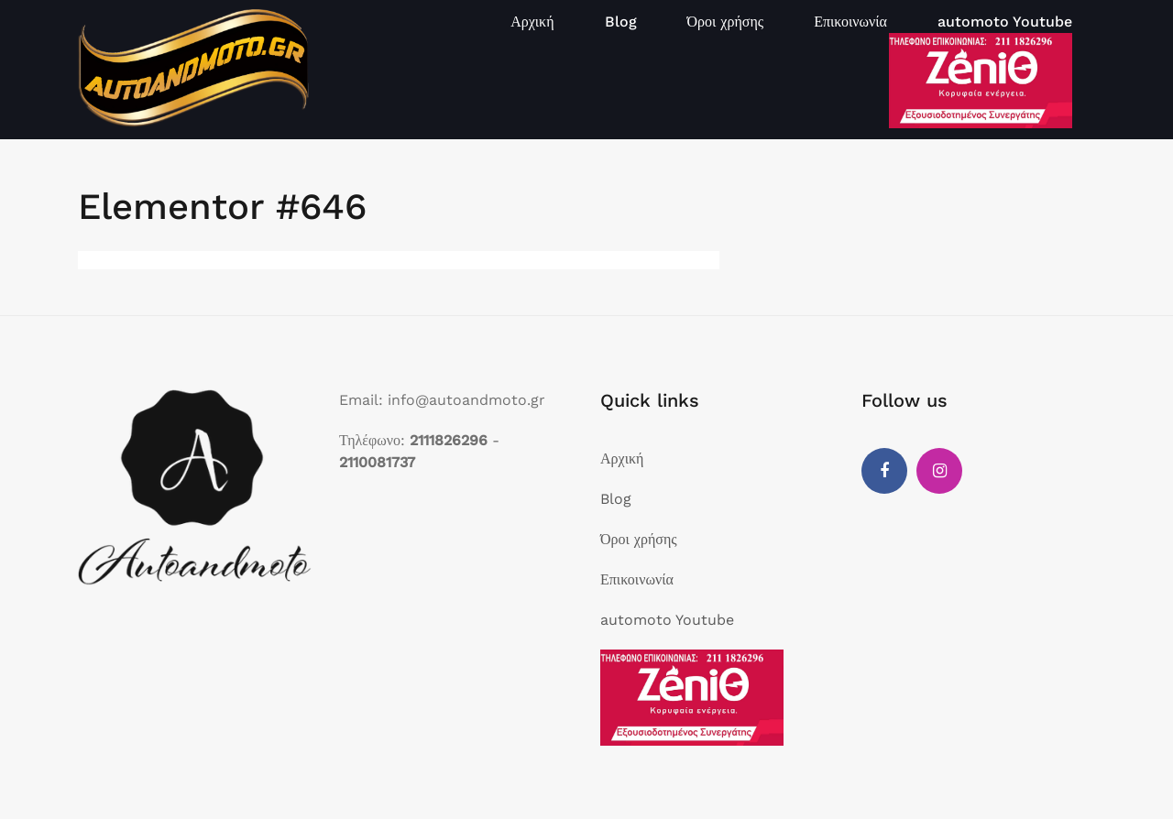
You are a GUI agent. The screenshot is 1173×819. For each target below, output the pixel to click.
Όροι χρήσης (725, 21)
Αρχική (532, 21)
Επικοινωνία (850, 21)
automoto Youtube (1004, 21)
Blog (621, 21)
